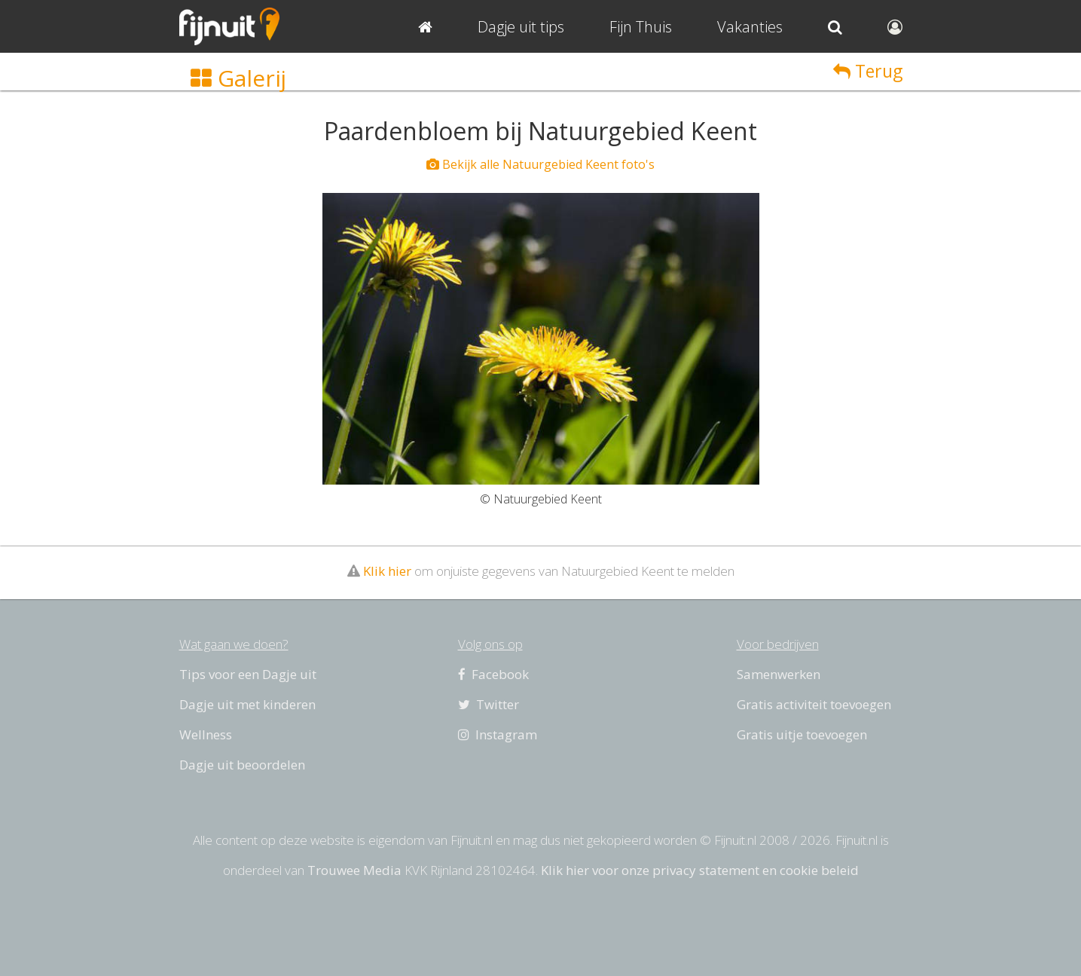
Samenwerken (778, 674)
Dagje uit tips (521, 27)
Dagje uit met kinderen (247, 704)
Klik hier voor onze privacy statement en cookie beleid (700, 870)
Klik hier (387, 571)
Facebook (493, 674)
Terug (867, 71)
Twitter (488, 704)
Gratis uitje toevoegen (802, 734)
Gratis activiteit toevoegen (814, 704)
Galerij (238, 78)
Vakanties (750, 27)
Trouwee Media (354, 870)
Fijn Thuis (640, 27)
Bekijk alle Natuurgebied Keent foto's (540, 164)
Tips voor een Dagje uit (247, 674)
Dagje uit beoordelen (242, 764)
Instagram (497, 734)
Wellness (205, 734)
